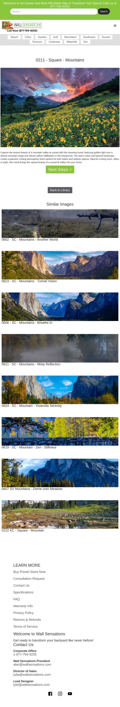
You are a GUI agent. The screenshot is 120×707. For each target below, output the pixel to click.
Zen (85, 41)
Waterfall (72, 41)
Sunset (106, 37)
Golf (55, 37)
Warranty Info (23, 606)
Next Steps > (60, 169)
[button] (115, 26)
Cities (28, 37)
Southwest (89, 37)
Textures (37, 41)
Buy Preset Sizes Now (29, 572)
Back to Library (60, 190)
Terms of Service (25, 626)
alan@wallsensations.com (32, 664)
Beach (14, 37)
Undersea (54, 41)
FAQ (16, 599)
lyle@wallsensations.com (31, 684)
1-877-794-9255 (24, 654)
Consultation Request (28, 578)
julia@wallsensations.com (32, 674)
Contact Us (21, 585)
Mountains (70, 37)
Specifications (23, 592)
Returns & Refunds (27, 619)
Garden (42, 37)
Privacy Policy (23, 613)
